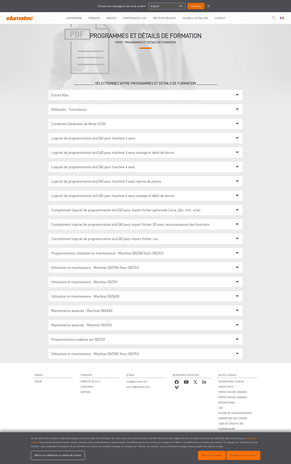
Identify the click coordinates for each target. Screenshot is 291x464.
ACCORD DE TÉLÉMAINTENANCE (235, 413)
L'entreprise (74, 18)
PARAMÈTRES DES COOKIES (232, 418)
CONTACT (220, 18)
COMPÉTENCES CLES (134, 18)
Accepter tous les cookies (243, 455)
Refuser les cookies (212, 455)
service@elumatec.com (138, 386)
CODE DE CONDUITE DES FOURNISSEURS (231, 426)
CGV (220, 408)
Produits (94, 18)
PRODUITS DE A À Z (90, 381)
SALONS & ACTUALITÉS (195, 18)
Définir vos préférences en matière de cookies (58, 455)
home (119, 42)
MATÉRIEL (86, 392)
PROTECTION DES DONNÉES (232, 392)
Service (111, 18)
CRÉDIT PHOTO (226, 386)
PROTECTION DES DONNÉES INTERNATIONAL (232, 400)
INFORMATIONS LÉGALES (231, 381)
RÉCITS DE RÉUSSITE (164, 18)
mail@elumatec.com (137, 381)
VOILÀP (38, 381)
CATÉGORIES (87, 386)
